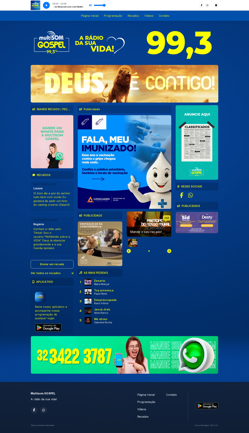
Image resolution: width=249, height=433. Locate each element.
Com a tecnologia (206, 425)
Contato (164, 15)
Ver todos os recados (52, 273)
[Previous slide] (129, 251)
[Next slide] (169, 251)
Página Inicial (89, 15)
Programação (113, 15)
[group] (149, 224)
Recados (133, 15)
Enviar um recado (52, 264)
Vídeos (148, 15)
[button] (132, 243)
